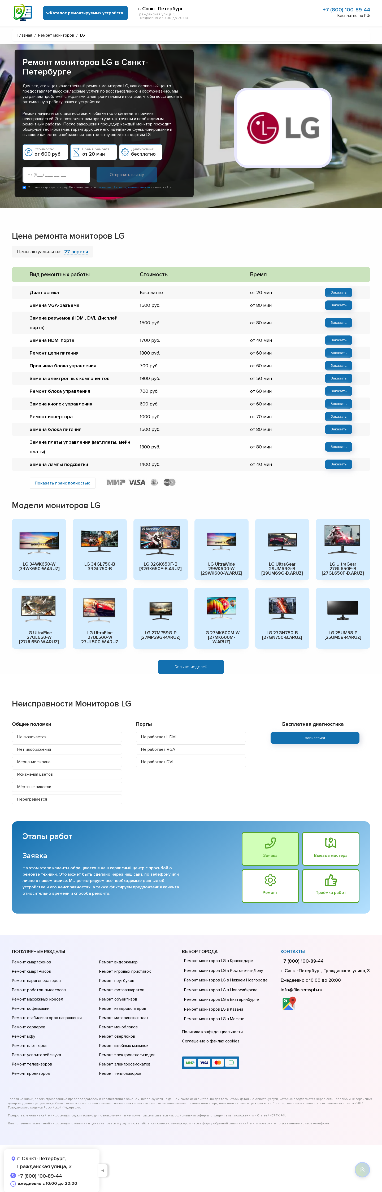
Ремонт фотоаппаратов (121, 990)
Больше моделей (191, 667)
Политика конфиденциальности (212, 1031)
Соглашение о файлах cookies (211, 1041)
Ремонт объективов (118, 999)
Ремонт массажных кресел (37, 999)
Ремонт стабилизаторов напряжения (47, 1017)
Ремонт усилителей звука (36, 1055)
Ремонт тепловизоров (120, 1073)
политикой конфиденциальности (124, 187)
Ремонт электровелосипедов (127, 1055)
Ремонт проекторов (31, 1073)
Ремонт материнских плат (124, 1017)
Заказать (339, 292)
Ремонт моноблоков (118, 1027)
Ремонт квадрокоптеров (122, 1008)
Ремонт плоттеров (29, 1045)
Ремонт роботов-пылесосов (39, 990)
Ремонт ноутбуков (116, 980)
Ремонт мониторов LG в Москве (214, 1018)
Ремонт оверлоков (117, 1036)
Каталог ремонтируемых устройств (86, 13)
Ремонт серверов (28, 1027)
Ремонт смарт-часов (31, 971)
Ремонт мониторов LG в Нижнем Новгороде (226, 980)
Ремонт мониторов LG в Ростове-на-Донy (223, 970)
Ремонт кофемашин (30, 1008)
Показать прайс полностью (62, 483)
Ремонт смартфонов (31, 962)
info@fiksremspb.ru (301, 990)
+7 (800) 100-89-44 (346, 9)
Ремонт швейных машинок (124, 1045)
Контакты (293, 951)
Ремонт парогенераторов (36, 980)
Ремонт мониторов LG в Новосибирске (221, 990)
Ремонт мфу (23, 1036)
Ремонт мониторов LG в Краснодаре (218, 960)
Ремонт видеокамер (118, 962)
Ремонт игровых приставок (125, 971)
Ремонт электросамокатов (124, 1064)
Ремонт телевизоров (32, 1064)
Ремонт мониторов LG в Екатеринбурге (221, 999)
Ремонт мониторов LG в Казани (213, 1009)
